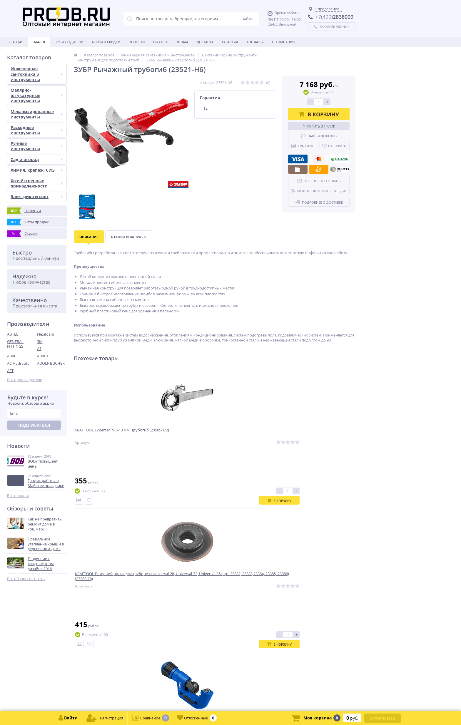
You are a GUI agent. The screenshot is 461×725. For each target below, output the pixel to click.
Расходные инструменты (37, 130)
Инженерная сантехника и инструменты (37, 74)
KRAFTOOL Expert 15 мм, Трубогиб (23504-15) (312, 436)
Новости (137, 42)
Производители (68, 42)
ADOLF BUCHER (51, 363)
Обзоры (160, 42)
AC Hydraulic (18, 363)
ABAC (11, 356)
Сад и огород (37, 159)
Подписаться (34, 425)
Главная (16, 42)
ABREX (43, 356)
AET (10, 370)
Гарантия (230, 42)
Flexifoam (45, 334)
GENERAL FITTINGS (15, 344)
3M (40, 341)
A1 (39, 348)
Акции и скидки (106, 42)
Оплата (182, 42)
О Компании (283, 42)
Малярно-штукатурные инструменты (37, 95)
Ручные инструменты (37, 145)
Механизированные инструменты (37, 114)
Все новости (18, 495)
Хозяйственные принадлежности (37, 183)
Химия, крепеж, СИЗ (37, 170)
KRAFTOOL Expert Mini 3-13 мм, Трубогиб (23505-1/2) (106, 436)
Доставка (205, 42)
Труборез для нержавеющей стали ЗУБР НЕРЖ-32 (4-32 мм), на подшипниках (249, 438)
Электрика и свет (37, 196)
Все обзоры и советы (26, 578)
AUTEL (12, 334)
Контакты (254, 42)
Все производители (24, 379)
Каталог (39, 42)
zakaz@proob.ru (82, 696)
